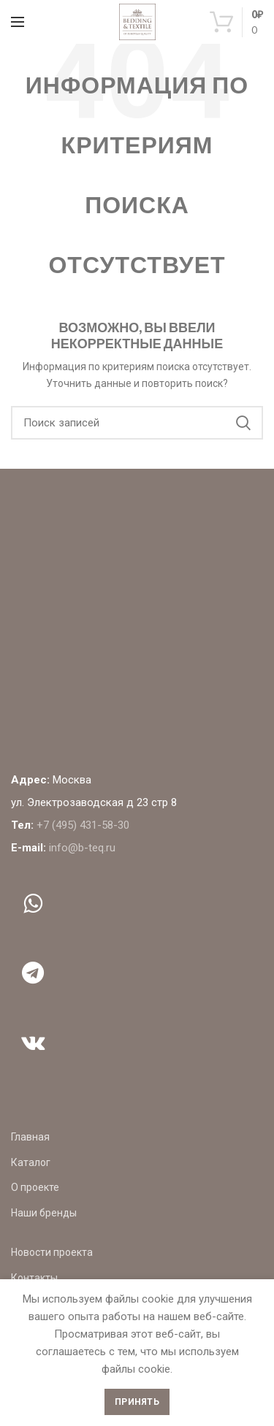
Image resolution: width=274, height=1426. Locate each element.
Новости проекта (52, 1252)
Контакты (34, 1278)
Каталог (30, 1162)
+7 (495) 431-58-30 (83, 825)
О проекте (35, 1187)
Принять (137, 1402)
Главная (30, 1137)
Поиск (243, 423)
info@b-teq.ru (82, 847)
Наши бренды (44, 1213)
